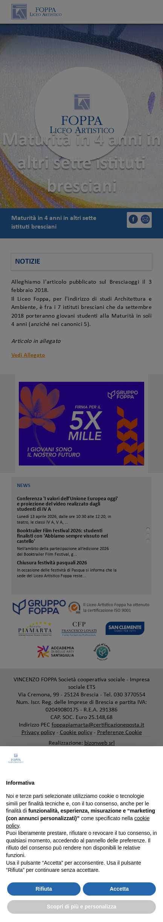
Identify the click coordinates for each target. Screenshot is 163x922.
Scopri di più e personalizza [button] (81, 907)
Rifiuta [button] (43, 889)
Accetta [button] (119, 889)
